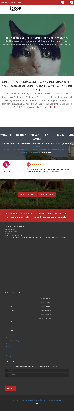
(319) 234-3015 (9, 233)
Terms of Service (40, 400)
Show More (55, 171)
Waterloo (57, 143)
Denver (24, 149)
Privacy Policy (30, 400)
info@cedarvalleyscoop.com (13, 235)
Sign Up (10, 388)
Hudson (33, 149)
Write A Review (47, 194)
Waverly (43, 149)
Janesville (15, 149)
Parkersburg (54, 149)
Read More (55, 107)
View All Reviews (27, 194)
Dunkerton (35, 152)
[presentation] (15, 380)
